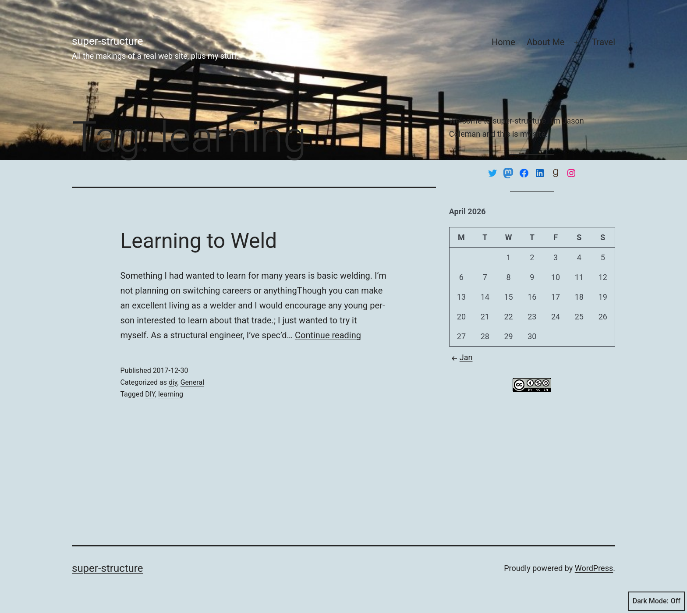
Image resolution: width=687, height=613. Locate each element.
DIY (150, 394)
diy (173, 382)
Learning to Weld (198, 240)
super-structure (107, 41)
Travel (603, 42)
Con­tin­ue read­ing (328, 335)
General (192, 382)
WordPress (594, 568)
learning (170, 394)
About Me (545, 42)
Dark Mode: (656, 601)
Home (503, 42)
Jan (461, 357)
